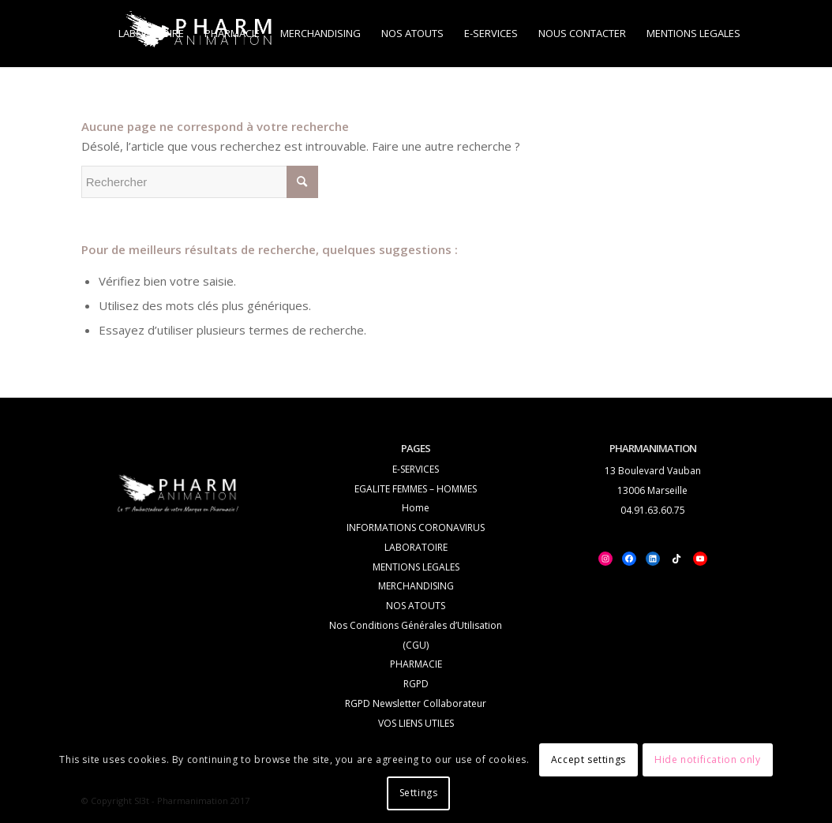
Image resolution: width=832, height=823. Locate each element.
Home (415, 507)
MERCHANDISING (416, 586)
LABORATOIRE (416, 547)
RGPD (416, 683)
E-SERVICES (415, 469)
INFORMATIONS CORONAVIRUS (416, 527)
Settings (418, 792)
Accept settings (588, 759)
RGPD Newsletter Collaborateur (415, 703)
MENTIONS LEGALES (416, 567)
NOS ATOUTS (415, 605)
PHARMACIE (416, 664)
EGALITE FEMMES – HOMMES (415, 489)
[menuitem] (151, 33)
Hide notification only (707, 759)
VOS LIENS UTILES (416, 723)
